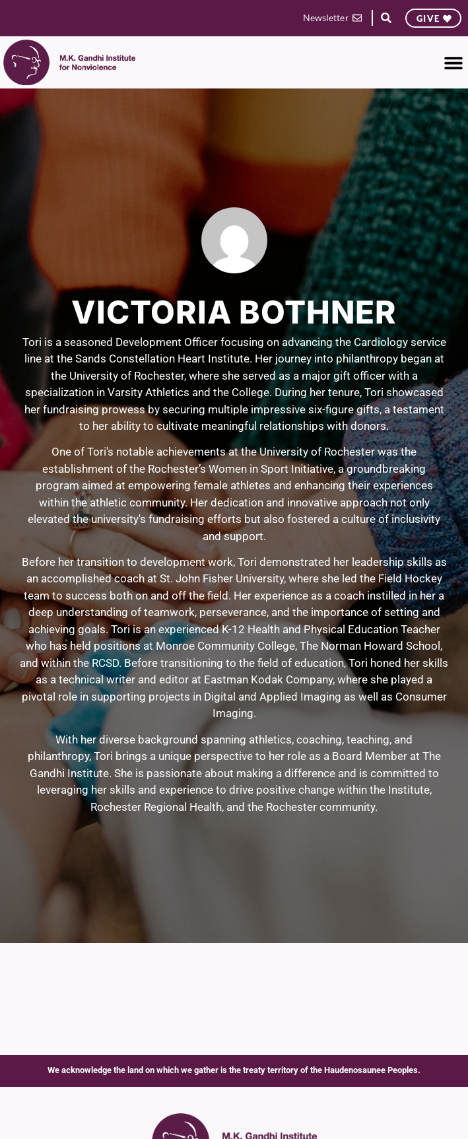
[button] (385, 18)
